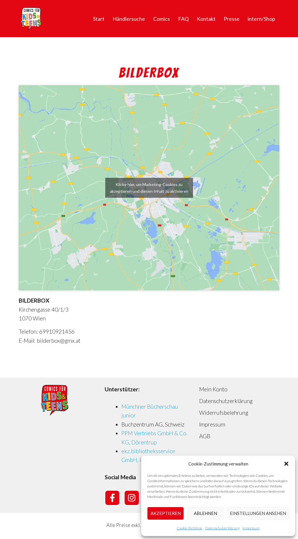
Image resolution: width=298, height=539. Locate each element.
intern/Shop (261, 19)
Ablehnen (205, 513)
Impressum (251, 528)
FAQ (183, 19)
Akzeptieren (166, 513)
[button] (286, 464)
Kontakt (206, 19)
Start (98, 19)
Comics (161, 19)
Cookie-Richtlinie (189, 528)
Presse (232, 19)
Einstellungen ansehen (258, 513)
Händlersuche (129, 19)
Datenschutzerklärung (222, 528)
